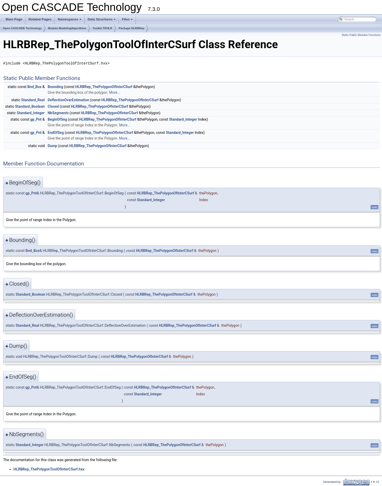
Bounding (55, 87)
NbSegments (58, 113)
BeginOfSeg (57, 119)
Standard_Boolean (30, 106)
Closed (53, 106)
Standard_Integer (31, 113)
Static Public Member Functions (361, 35)
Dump (52, 146)
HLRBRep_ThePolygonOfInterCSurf (103, 87)
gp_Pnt (36, 119)
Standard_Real (33, 100)
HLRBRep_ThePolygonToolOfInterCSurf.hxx (48, 469)
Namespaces (70, 20)
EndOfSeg (56, 132)
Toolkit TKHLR (102, 28)
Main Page (14, 19)
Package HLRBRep (131, 28)
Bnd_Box (34, 87)
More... (114, 92)
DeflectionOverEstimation (68, 100)
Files (127, 20)
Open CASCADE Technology (22, 28)
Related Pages (39, 19)
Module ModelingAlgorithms (67, 28)
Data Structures (102, 20)
